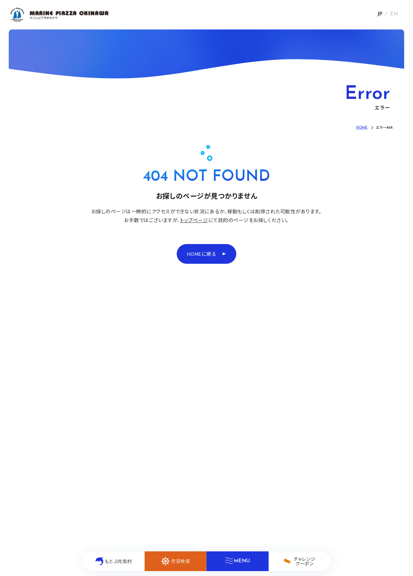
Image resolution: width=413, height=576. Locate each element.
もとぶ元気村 (104, 443)
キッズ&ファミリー (190, 443)
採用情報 (334, 496)
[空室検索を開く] (175, 561)
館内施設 (39, 471)
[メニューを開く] (237, 561)
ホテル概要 (183, 471)
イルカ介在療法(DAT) (194, 415)
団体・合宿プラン (108, 471)
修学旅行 (100, 457)
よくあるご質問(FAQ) (193, 457)
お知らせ (39, 429)
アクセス (180, 429)
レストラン (40, 457)
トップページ (194, 220)
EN (394, 14)
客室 (34, 443)
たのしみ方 (102, 415)
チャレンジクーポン (111, 429)
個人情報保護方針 (298, 496)
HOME (36, 415)
